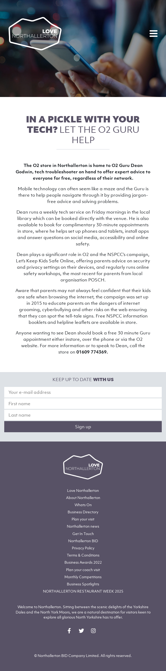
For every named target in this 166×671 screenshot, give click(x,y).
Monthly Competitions (83, 576)
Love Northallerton (83, 490)
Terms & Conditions (83, 555)
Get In (83, 533)
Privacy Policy (83, 547)
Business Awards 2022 (83, 562)
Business (83, 511)
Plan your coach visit (83, 569)
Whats (83, 504)
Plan (83, 519)
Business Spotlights (83, 583)
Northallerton (83, 497)
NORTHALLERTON (83, 591)
